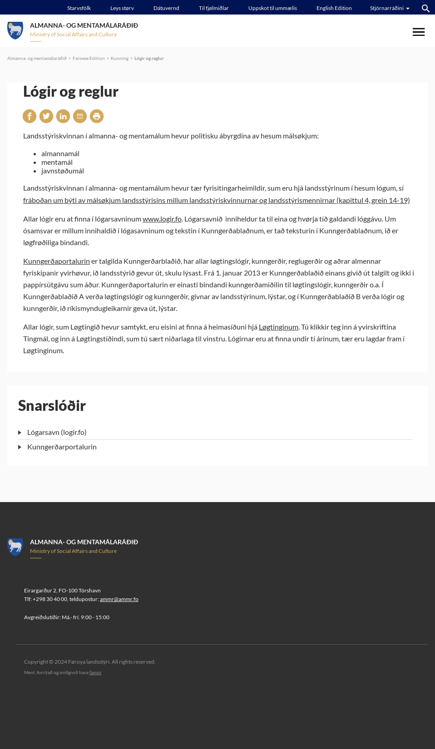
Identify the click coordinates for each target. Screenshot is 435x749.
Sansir (95, 672)
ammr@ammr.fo (119, 599)
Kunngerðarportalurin (62, 446)
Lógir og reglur (149, 58)
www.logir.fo (162, 218)
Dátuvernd (166, 8)
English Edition (334, 8)
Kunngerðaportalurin (56, 260)
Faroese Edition (89, 58)
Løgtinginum (278, 326)
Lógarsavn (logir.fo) (57, 432)
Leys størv (122, 8)
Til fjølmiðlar (214, 8)
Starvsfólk (79, 8)
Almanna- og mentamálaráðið (37, 58)
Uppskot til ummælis (272, 8)
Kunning (120, 58)
